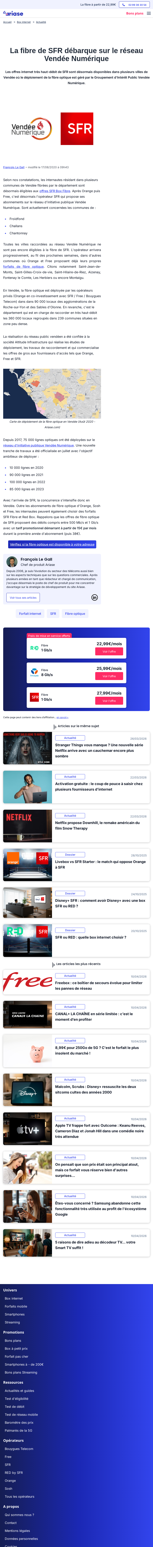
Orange (10, 1481)
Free (8, 1457)
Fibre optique (75, 614)
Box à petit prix (16, 1348)
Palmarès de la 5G (18, 1430)
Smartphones (15, 1314)
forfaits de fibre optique (23, 267)
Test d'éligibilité (16, 1399)
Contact (11, 1523)
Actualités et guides (19, 1391)
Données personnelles (21, 1539)
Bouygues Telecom (19, 1449)
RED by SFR (14, 1473)
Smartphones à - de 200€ (24, 1364)
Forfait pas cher (16, 1356)
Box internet (14, 1298)
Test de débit (14, 1407)
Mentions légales (17, 1531)
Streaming (12, 1322)
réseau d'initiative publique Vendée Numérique (38, 445)
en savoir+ (63, 717)
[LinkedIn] (94, 597)
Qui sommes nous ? (19, 1515)
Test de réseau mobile (21, 1415)
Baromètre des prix (19, 1422)
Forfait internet (30, 614)
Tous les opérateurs (19, 1496)
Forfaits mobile (16, 1306)
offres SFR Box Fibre (54, 191)
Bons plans (13, 1341)
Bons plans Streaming (21, 1372)
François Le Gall (14, 167)
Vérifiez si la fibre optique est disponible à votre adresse (52, 544)
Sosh (8, 1489)
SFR (53, 614)
